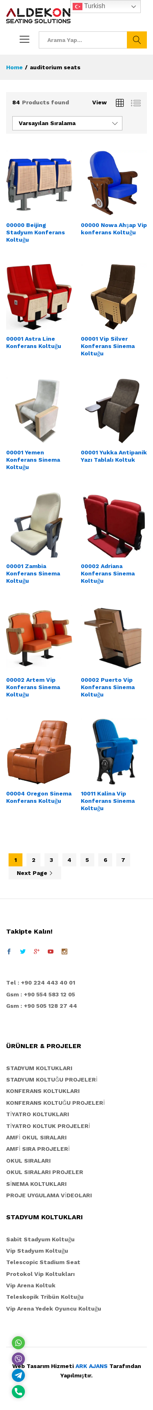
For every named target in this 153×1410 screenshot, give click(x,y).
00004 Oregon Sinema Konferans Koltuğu (38, 797)
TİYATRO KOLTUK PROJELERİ (48, 1126)
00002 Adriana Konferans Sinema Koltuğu (108, 573)
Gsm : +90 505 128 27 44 (41, 1005)
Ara (137, 39)
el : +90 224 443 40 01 (42, 982)
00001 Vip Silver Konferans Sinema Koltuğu (108, 346)
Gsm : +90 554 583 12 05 (40, 994)
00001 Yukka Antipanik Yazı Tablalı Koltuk (114, 456)
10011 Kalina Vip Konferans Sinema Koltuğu (108, 800)
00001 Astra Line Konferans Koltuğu (33, 342)
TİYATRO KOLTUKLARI (37, 1114)
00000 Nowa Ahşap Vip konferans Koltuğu (114, 229)
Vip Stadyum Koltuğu (37, 1250)
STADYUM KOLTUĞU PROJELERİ (52, 1079)
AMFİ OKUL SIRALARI (36, 1137)
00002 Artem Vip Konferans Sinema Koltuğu (33, 687)
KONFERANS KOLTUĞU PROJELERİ (55, 1102)
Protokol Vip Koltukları (40, 1274)
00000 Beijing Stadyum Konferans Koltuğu (35, 232)
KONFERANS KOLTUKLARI (43, 1091)
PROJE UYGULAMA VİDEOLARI (49, 1195)
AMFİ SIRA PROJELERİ (38, 1149)
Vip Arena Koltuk (30, 1285)
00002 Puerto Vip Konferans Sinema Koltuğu (108, 687)
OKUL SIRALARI (28, 1160)
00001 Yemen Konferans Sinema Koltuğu (33, 459)
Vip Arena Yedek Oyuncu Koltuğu (53, 1308)
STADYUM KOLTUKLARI (39, 1068)
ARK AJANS (91, 1366)
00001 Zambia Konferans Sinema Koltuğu (33, 573)
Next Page (35, 873)
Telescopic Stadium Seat (43, 1262)
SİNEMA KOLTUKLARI (36, 1184)
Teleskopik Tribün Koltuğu (45, 1296)
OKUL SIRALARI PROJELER (44, 1172)
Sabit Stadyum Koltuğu (40, 1239)
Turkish (89, 6)
